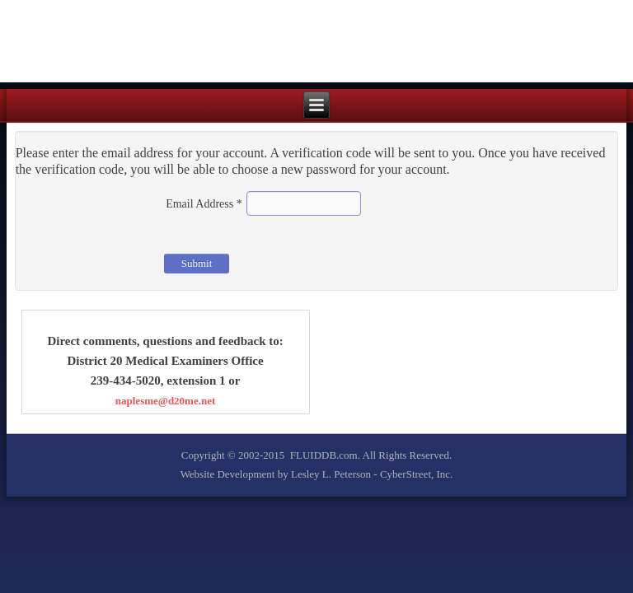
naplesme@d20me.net (165, 401)
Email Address (204, 204)
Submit (197, 263)
